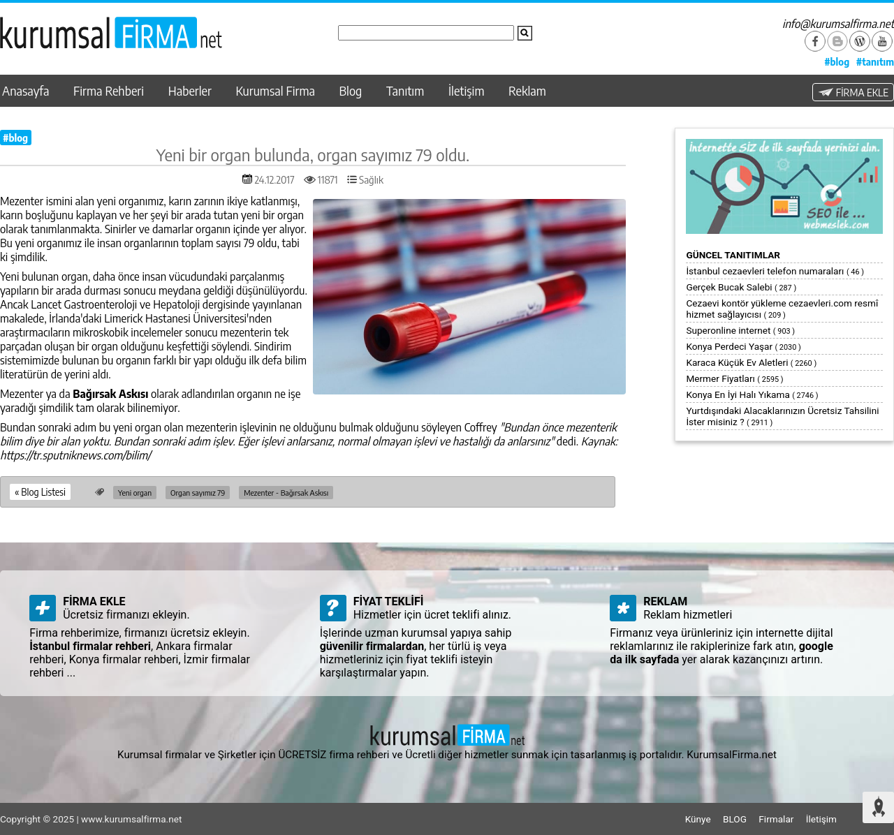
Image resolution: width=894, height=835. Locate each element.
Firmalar (776, 819)
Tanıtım (405, 90)
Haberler (190, 90)
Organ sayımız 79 (197, 492)
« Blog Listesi (40, 492)
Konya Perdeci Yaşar (729, 346)
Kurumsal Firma (275, 90)
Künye (698, 819)
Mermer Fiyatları (720, 378)
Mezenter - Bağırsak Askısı (286, 492)
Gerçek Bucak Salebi (729, 287)
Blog (350, 90)
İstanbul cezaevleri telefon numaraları (765, 270)
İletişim (466, 90)
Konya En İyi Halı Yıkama (737, 394)
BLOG (735, 819)
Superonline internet (728, 330)
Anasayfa (25, 90)
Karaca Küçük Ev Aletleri (737, 362)
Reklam (527, 90)
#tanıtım (875, 61)
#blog (836, 61)
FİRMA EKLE (853, 92)
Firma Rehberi (108, 90)
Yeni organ (135, 492)
